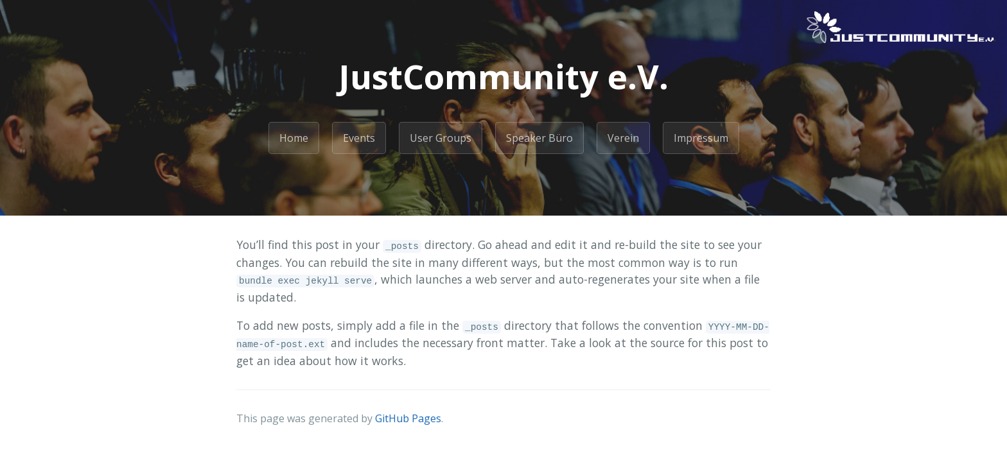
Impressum (701, 138)
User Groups (440, 138)
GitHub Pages (408, 418)
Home (293, 138)
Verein (623, 138)
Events (359, 138)
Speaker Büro (539, 138)
